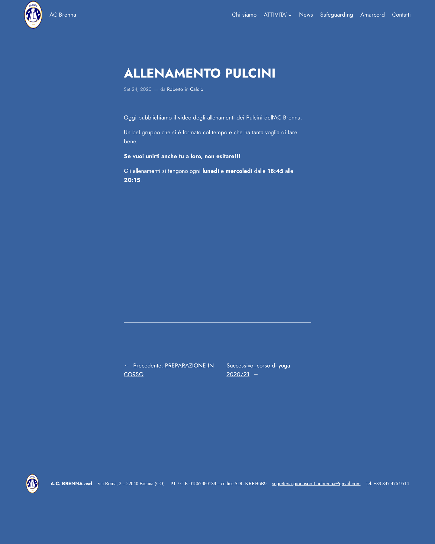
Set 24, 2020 (138, 89)
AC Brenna (63, 14)
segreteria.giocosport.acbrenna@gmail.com (316, 483)
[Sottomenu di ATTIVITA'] (278, 15)
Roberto (175, 89)
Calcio (196, 89)
